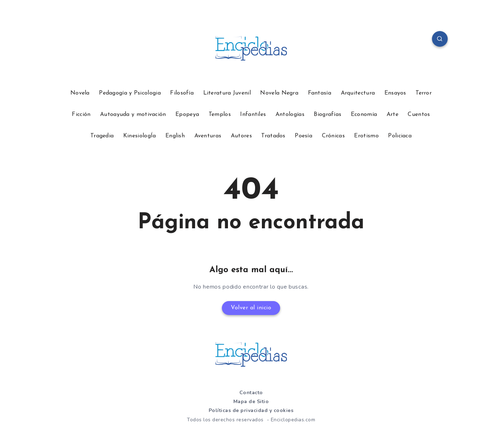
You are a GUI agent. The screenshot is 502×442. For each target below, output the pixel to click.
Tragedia (102, 136)
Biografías (327, 114)
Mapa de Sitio (251, 401)
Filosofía (182, 93)
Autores (241, 136)
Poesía (303, 136)
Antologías (289, 114)
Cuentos (419, 114)
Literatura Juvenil (227, 93)
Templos (220, 114)
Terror (424, 93)
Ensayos (395, 93)
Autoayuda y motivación (133, 114)
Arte (392, 114)
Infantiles (253, 114)
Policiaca (400, 136)
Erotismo (366, 136)
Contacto (251, 392)
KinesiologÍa (139, 136)
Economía (364, 114)
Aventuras (208, 136)
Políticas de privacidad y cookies (251, 410)
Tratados (273, 136)
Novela (80, 93)
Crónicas (333, 136)
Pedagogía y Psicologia (130, 93)
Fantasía (319, 93)
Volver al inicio (251, 308)
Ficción (81, 114)
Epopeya (187, 114)
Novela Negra (279, 93)
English (175, 136)
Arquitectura (358, 93)
